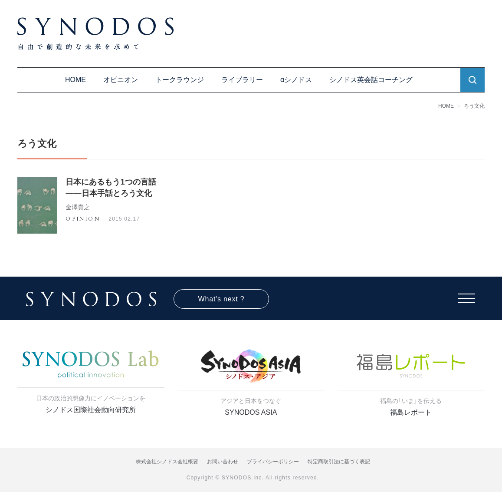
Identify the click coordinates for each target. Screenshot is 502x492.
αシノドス (296, 79)
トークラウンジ (179, 79)
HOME (75, 79)
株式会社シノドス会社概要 (167, 462)
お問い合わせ (222, 462)
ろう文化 (474, 106)
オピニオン (120, 79)
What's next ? (221, 299)
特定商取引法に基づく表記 (339, 462)
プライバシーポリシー (273, 462)
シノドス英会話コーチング (371, 79)
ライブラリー (242, 79)
